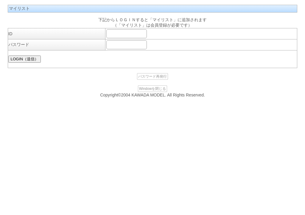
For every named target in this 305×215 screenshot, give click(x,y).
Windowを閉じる (152, 89)
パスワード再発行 (152, 76)
